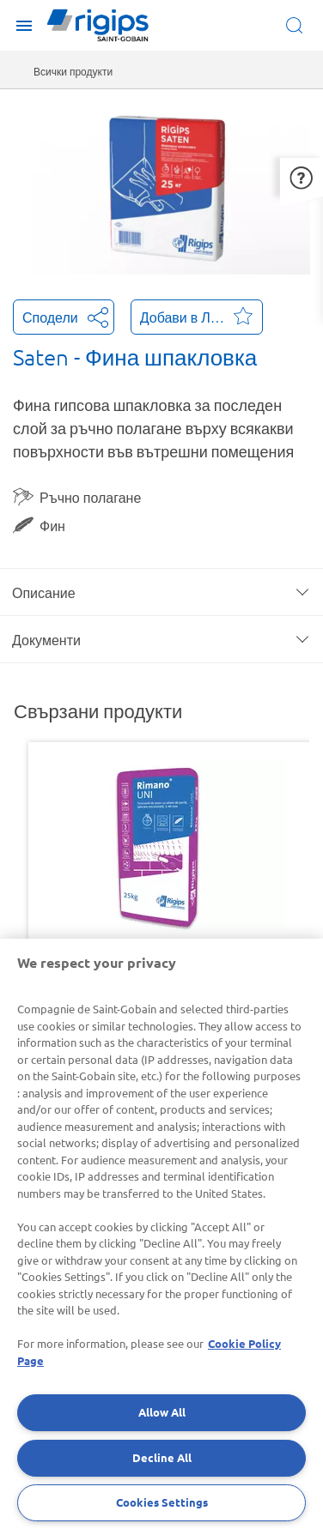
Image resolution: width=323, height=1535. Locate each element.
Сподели (63, 315)
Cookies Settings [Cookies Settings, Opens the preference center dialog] (162, 1502)
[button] (301, 177)
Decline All (162, 1457)
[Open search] (297, 25)
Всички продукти (73, 71)
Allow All (162, 1412)
